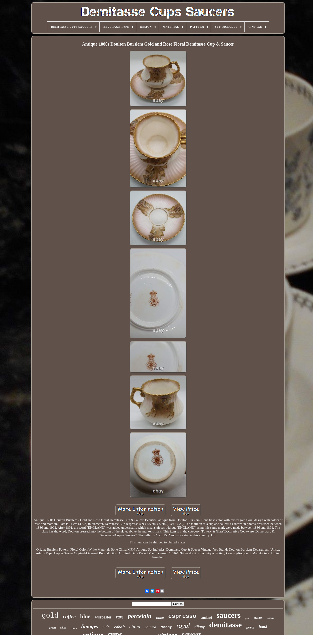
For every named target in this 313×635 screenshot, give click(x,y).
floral (250, 627)
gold (50, 616)
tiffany (199, 627)
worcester (103, 617)
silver (63, 627)
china (134, 626)
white (160, 617)
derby (166, 627)
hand (263, 627)
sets (106, 626)
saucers (229, 615)
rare (119, 616)
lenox (270, 618)
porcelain (139, 616)
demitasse (225, 624)
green (52, 627)
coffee (69, 616)
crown (74, 628)
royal (183, 625)
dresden (258, 617)
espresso (182, 616)
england (206, 617)
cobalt (119, 627)
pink (247, 618)
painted (150, 627)
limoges (89, 626)
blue (85, 616)
